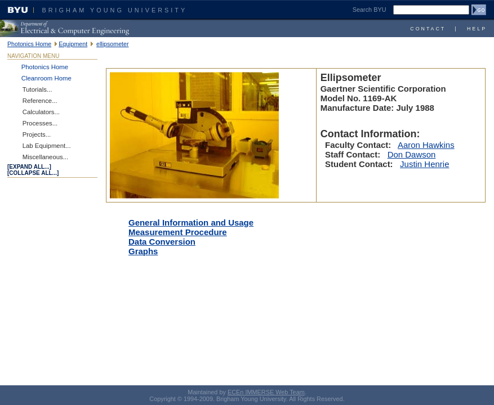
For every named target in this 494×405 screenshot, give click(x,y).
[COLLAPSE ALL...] (33, 173)
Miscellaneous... (45, 157)
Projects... (37, 134)
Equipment (73, 43)
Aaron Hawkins (426, 145)
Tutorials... (37, 89)
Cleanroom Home (46, 78)
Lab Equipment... (47, 145)
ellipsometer (112, 43)
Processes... (40, 123)
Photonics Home (29, 43)
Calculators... (41, 112)
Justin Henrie (424, 164)
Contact (428, 29)
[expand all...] (29, 167)
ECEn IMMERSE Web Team (266, 392)
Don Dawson (412, 154)
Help (477, 29)
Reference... (40, 100)
